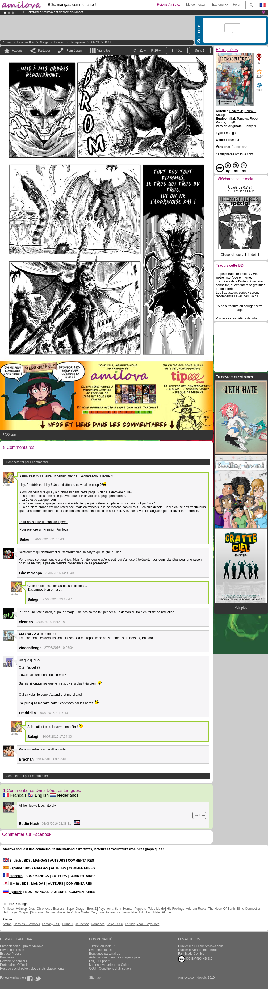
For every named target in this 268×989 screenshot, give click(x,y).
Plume (166, 912)
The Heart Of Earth (221, 909)
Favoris (17, 50)
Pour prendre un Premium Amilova (43, 529)
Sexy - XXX (115, 924)
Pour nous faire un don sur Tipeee (43, 522)
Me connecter (196, 4)
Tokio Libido (156, 909)
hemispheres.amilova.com (234, 154)
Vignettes (103, 50)
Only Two (97, 912)
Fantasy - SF (51, 924)
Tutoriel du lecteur (102, 946)
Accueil (7, 42)
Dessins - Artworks (27, 924)
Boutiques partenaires (104, 953)
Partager (44, 50)
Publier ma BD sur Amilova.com (200, 946)
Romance (97, 924)
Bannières (7, 957)
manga (44, 42)
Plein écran (74, 50)
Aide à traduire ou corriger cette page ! (240, 308)
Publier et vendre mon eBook (198, 950)
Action (7, 924)
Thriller (130, 924)
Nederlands (64, 795)
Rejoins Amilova (168, 4)
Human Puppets (134, 909)
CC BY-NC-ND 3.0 (195, 958)
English (38, 795)
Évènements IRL (101, 950)
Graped (24, 912)
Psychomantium (109, 909)
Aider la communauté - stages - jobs (114, 957)
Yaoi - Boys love (147, 924)
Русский (12, 892)
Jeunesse (82, 924)
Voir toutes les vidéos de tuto (236, 318)
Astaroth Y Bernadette (121, 912)
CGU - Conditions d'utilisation (110, 968)
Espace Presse (11, 953)
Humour (59, 42)
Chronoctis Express (50, 909)
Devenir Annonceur (13, 961)
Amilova (8, 909)
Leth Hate (153, 912)
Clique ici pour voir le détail (240, 255)
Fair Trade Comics (191, 953)
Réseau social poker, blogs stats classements (32, 968)
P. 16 (108, 42)
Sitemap (95, 977)
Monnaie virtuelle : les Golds (109, 965)
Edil (141, 912)
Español (12, 868)
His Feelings (175, 909)
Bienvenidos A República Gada (67, 912)
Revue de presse (12, 950)
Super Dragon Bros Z (81, 909)
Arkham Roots (196, 909)
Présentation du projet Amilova (21, 946)
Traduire (199, 815)
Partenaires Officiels (14, 965)
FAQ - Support (99, 961)
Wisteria (37, 912)
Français (15, 795)
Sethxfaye (10, 912)
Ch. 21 (95, 42)
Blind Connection (249, 909)
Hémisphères (77, 42)
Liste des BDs (25, 42)
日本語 (11, 884)
